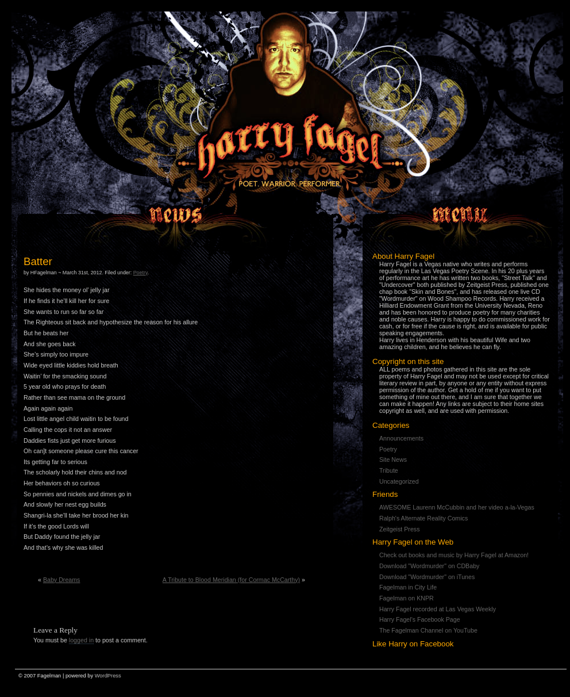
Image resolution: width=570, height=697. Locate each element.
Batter (38, 261)
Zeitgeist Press (399, 529)
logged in (81, 640)
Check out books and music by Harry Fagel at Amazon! (454, 555)
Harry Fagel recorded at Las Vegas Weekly (437, 609)
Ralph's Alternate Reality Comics (423, 518)
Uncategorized (399, 481)
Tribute (388, 470)
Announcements (401, 438)
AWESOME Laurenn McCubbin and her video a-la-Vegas (456, 507)
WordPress (108, 676)
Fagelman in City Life (408, 587)
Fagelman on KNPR (406, 598)
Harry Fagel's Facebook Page (419, 619)
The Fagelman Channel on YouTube (428, 630)
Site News (393, 459)
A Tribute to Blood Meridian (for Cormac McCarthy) (231, 579)
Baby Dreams (61, 579)
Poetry (388, 449)
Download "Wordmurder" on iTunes (427, 576)
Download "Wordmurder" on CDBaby (429, 565)
